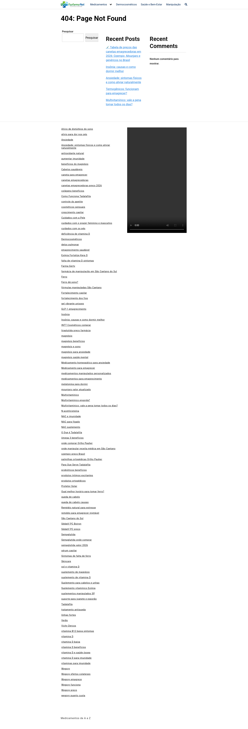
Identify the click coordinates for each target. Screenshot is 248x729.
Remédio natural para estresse (78, 507)
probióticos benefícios (74, 470)
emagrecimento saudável (75, 250)
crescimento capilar (72, 212)
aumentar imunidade (73, 158)
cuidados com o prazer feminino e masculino (86, 223)
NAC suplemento (70, 427)
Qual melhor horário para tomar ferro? (82, 491)
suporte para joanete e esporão (79, 599)
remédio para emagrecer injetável (80, 513)
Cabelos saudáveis (72, 169)
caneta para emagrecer (74, 175)
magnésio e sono (71, 346)
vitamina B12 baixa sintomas (77, 631)
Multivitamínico (70, 395)
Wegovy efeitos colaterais (75, 674)
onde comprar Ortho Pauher (77, 443)
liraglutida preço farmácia (76, 330)
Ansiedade (67, 139)
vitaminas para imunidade (76, 663)
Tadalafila (67, 604)
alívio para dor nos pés (74, 134)
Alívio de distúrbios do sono (77, 129)
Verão (64, 620)
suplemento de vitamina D (76, 577)
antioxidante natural (72, 153)
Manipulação (173, 4)
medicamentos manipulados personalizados (86, 373)
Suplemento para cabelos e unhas (80, 583)
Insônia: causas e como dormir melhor (83, 319)
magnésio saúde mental (74, 357)
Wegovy (65, 668)
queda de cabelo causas (75, 502)
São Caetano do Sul (72, 518)
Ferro (64, 277)
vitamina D (67, 636)
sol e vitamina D (70, 566)
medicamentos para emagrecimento (81, 379)
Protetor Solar (69, 486)
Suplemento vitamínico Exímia (78, 588)
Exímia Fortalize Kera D (74, 255)
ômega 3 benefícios (72, 438)
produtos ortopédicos (73, 481)
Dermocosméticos (126, 4)
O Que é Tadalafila (71, 432)
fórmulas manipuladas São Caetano (81, 287)
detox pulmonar (70, 244)
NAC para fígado (70, 421)
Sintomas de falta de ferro (76, 556)
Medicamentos (98, 4)
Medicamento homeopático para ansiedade (85, 362)
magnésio (66, 336)
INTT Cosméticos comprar (76, 325)
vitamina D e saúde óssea (75, 652)
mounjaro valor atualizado (76, 389)
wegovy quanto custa (73, 695)
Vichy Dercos (68, 625)
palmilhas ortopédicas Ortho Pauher (81, 459)
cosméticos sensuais (73, 207)
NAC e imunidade (71, 416)
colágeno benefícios (72, 191)
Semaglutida (68, 534)
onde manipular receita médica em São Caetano (88, 448)
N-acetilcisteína (70, 411)
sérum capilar (69, 550)
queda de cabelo (70, 497)
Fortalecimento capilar (74, 293)
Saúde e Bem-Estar (151, 4)
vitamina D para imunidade (76, 658)
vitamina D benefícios (73, 647)
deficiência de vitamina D (75, 234)
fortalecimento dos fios (74, 298)
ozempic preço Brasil (73, 454)
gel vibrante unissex (72, 303)
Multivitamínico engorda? (75, 400)
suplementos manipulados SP (78, 593)
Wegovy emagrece (71, 679)
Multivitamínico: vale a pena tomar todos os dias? (89, 405)
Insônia (65, 314)
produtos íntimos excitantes (77, 475)
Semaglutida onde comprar (76, 540)
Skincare (66, 561)
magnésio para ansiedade (75, 352)
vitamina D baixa (70, 642)
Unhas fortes (68, 615)
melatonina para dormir (74, 384)
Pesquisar (67, 31)
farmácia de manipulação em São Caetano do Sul (89, 271)
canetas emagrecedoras (74, 180)
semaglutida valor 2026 (74, 545)
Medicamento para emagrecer (78, 368)
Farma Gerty (68, 266)
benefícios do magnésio (74, 164)
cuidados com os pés (73, 228)
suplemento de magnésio (75, 572)
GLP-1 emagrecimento (73, 309)
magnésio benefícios (73, 341)
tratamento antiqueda (73, 609)
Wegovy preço (69, 690)
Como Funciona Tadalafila (76, 196)
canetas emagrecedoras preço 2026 (81, 185)
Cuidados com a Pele (73, 217)
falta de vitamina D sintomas (77, 260)
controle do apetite (72, 201)
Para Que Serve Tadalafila (75, 464)
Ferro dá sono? (69, 282)
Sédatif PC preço (70, 529)
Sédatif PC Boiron (71, 523)
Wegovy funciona (71, 685)
